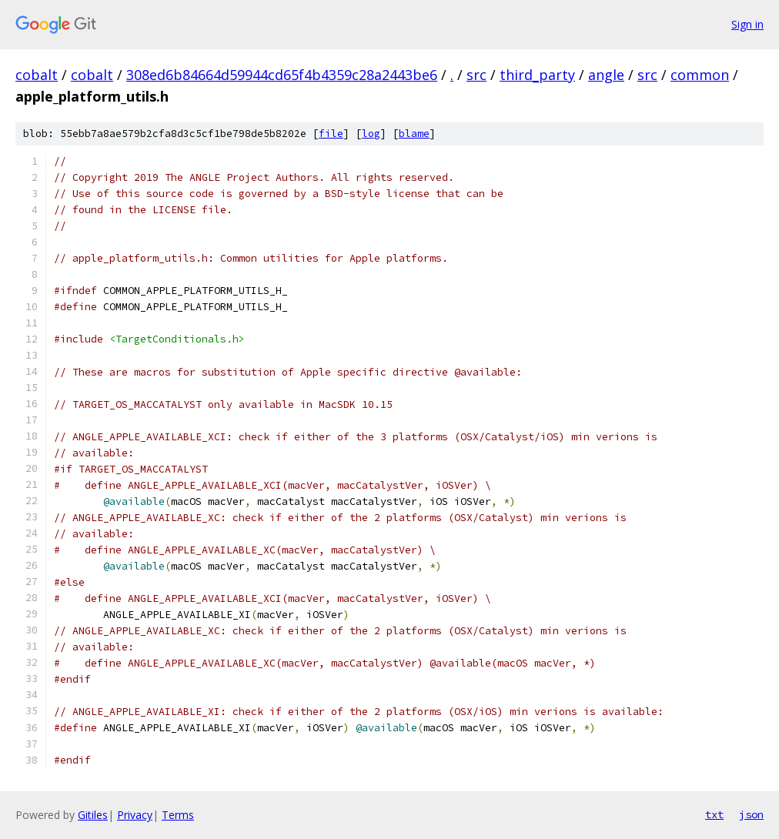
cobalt (36, 74)
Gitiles (93, 814)
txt (714, 814)
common (699, 74)
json (751, 814)
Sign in (747, 24)
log (371, 133)
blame (414, 133)
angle (606, 74)
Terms (178, 814)
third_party (537, 74)
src (476, 74)
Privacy (134, 814)
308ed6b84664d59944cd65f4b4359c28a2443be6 (281, 74)
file (331, 133)
